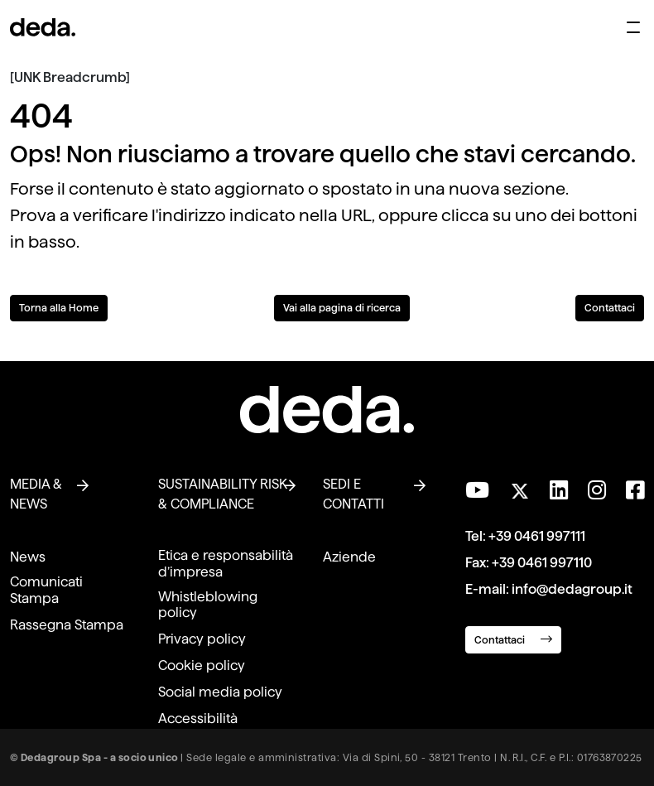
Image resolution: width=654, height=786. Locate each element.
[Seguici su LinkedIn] (559, 490)
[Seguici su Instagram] (597, 490)
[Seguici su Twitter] (519, 487)
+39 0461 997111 (536, 536)
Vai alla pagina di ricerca (342, 307)
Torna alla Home (59, 307)
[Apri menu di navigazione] (633, 27)
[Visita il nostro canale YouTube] (477, 490)
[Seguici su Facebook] (635, 490)
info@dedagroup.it (572, 589)
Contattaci (609, 307)
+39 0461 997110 (542, 563)
